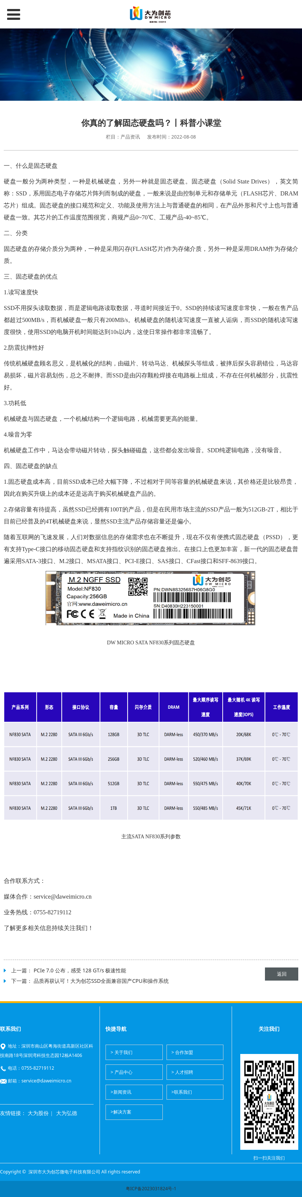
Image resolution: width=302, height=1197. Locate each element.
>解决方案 (121, 1112)
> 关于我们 (121, 1052)
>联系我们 (181, 1092)
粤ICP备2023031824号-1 (151, 1188)
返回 (282, 974)
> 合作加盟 (182, 1052)
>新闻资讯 (121, 1092)
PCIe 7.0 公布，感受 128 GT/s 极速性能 (80, 970)
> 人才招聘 (182, 1072)
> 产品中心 (121, 1072)
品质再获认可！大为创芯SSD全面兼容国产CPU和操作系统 (101, 980)
